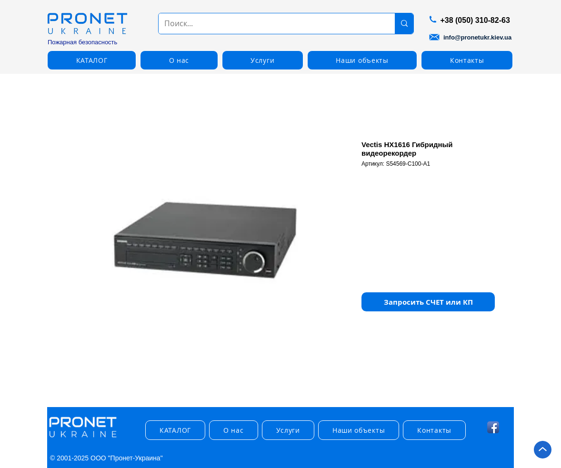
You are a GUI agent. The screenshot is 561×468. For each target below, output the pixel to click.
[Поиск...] (269, 23)
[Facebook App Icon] (493, 427)
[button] (91, 60)
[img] (83, 437)
